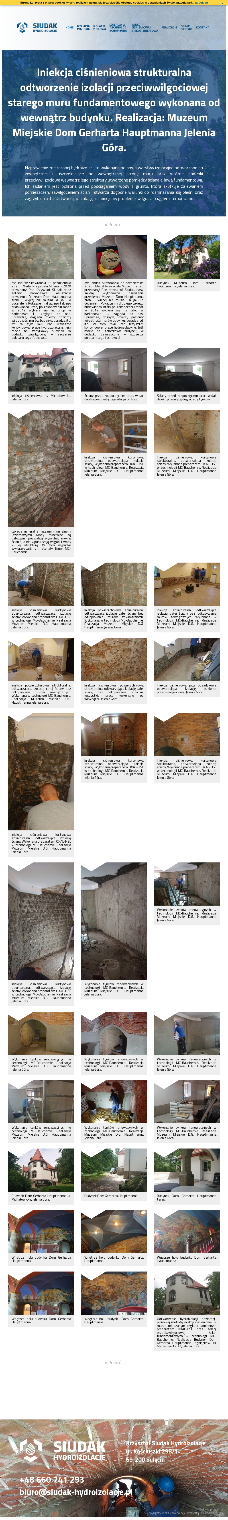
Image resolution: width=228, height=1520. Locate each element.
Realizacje (168, 27)
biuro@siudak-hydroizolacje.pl (82, 1493)
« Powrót (114, 224)
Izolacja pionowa (98, 27)
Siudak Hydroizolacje (172, 1515)
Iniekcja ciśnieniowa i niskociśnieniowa (143, 27)
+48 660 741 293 (53, 1481)
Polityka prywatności (213, 1512)
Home (69, 27)
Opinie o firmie (186, 27)
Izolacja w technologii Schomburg (117, 27)
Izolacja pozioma (82, 27)
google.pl (201, 2)
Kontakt (201, 27)
